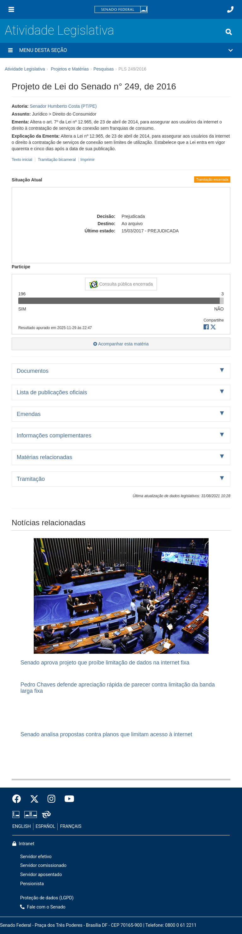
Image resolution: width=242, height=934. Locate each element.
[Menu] (11, 9)
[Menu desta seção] (10, 50)
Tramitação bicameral (57, 159)
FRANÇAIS (71, 826)
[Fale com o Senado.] (230, 9)
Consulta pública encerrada (121, 284)
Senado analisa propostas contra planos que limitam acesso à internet (106, 734)
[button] (121, 50)
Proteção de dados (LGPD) (47, 898)
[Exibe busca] (228, 31)
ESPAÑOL (45, 826)
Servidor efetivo (36, 856)
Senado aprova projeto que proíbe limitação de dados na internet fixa (104, 662)
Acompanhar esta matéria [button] (120, 343)
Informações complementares (54, 435)
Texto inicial (22, 159)
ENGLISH (21, 826)
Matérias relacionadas (44, 457)
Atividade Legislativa (59, 30)
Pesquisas (103, 68)
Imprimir (87, 159)
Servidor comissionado (43, 865)
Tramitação (31, 479)
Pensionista (32, 883)
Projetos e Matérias (70, 68)
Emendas (29, 414)
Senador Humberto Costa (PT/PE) (63, 106)
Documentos (33, 371)
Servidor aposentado (41, 874)
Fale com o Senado (43, 907)
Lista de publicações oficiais (52, 392)
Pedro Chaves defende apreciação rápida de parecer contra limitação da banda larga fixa (117, 687)
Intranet (23, 843)
